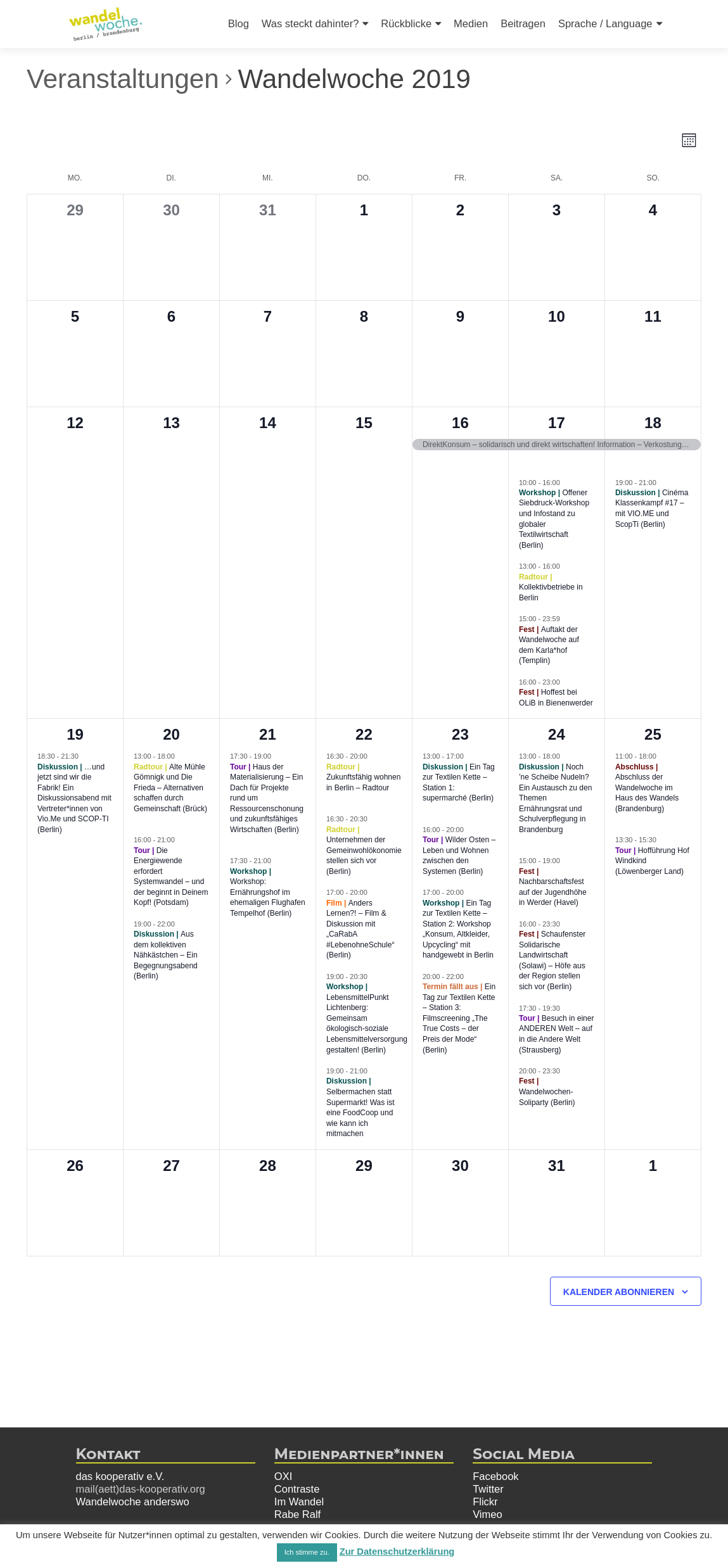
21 (267, 734)
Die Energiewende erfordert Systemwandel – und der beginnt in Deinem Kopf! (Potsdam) (171, 876)
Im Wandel (299, 1501)
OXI (283, 1476)
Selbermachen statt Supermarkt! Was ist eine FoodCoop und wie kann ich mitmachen (360, 1112)
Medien (471, 23)
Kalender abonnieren (618, 1292)
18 (652, 422)
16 (460, 422)
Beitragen (523, 23)
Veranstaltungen (123, 79)
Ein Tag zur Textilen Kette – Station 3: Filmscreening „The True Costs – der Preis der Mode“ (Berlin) (459, 1018)
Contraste (297, 1489)
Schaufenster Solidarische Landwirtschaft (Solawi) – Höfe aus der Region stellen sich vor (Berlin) (552, 960)
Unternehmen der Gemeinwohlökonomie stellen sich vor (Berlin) (364, 855)
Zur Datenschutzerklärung (397, 1551)
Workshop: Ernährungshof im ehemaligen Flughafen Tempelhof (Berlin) (267, 897)
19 (75, 734)
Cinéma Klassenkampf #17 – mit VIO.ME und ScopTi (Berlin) (651, 508)
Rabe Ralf (297, 1514)
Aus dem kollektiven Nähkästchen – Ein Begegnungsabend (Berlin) (166, 955)
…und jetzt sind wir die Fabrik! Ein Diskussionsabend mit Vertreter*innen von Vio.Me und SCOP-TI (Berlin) (74, 798)
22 (364, 734)
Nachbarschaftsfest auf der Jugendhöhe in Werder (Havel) (553, 892)
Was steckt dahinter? (310, 23)
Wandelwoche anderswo (132, 1501)
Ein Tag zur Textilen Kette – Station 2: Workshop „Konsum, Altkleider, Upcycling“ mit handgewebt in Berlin (458, 929)
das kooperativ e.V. (120, 1476)
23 (460, 734)
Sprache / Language (605, 23)
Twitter (488, 1489)
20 (171, 734)
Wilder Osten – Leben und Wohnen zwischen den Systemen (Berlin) (459, 855)
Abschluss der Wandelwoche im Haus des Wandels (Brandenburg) (647, 793)
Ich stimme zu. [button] (306, 1552)
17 (556, 422)
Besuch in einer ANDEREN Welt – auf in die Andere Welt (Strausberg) (556, 1034)
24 (556, 734)
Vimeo (487, 1514)
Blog (238, 23)
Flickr (485, 1501)
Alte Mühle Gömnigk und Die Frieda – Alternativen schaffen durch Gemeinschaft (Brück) (170, 787)
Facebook (495, 1476)
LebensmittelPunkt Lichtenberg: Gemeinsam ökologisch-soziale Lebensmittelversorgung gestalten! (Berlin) (366, 1023)
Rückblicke (406, 23)
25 (652, 734)
